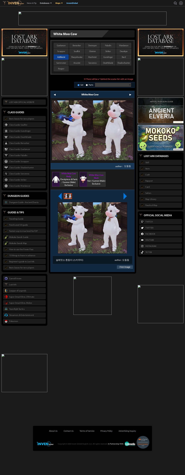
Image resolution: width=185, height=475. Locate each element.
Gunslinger (108, 81)
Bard (124, 81)
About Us (53, 455)
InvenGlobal (72, 3)
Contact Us (69, 455)
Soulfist (77, 75)
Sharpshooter (77, 81)
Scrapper (61, 75)
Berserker (77, 69)
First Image (125, 291)
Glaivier (92, 75)
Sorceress (92, 86)
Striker (108, 75)
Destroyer (92, 69)
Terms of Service (87, 455)
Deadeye (124, 75)
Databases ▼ (46, 3)
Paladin (108, 69)
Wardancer (123, 69)
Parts (91, 109)
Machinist (92, 81)
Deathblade (108, 86)
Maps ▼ (59, 3)
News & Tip (31, 3)
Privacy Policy (106, 455)
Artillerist (61, 81)
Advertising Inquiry (127, 455)
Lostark (6, 3)
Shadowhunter (123, 86)
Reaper (61, 92)
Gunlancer (61, 69)
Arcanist (76, 86)
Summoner (61, 86)
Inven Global (15, 3)
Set (81, 109)
